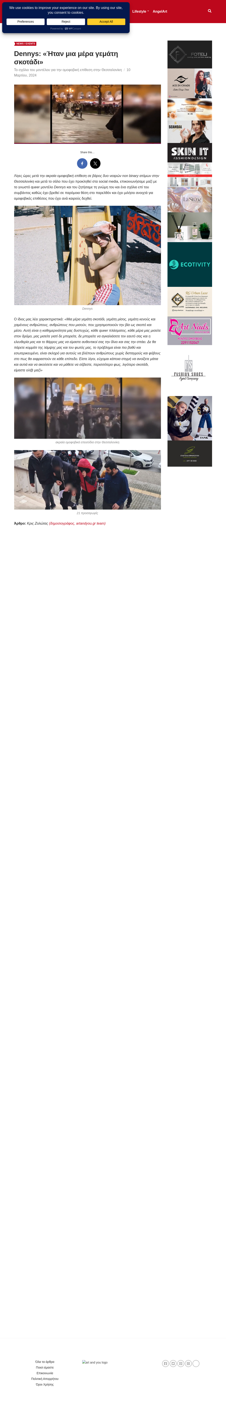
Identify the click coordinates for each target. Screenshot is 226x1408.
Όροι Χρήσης (45, 1384)
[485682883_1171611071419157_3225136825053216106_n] (189, 418)
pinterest (180, 1363)
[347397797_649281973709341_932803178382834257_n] (189, 453)
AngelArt (160, 11)
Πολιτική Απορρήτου (44, 1379)
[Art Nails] (189, 330)
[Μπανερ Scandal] (189, 131)
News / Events (26, 43)
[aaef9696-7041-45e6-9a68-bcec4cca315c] (189, 199)
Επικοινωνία (45, 1373)
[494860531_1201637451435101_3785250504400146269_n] (189, 301)
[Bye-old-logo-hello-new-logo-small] (189, 264)
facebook (165, 1363)
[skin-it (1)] (189, 152)
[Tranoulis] (189, 227)
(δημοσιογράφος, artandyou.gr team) (77, 523)
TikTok (196, 1363)
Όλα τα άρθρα (44, 1362)
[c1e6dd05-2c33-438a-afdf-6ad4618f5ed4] (189, 54)
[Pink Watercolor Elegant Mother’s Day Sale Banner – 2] (189, 109)
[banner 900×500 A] (189, 174)
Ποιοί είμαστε (45, 1367)
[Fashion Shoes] (189, 370)
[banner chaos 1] (189, 83)
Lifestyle (139, 11)
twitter (173, 1363)
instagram (188, 1363)
